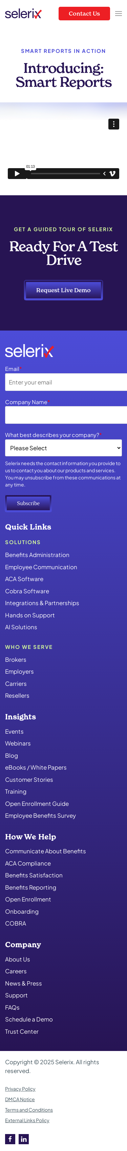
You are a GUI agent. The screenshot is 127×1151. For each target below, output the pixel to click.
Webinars (18, 743)
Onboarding (22, 911)
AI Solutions (21, 627)
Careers (16, 971)
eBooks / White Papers (36, 767)
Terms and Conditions (29, 1110)
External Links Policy (27, 1120)
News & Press (23, 983)
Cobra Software (27, 591)
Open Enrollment (28, 899)
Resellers (17, 695)
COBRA (15, 923)
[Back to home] (23, 13)
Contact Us (84, 13)
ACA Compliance (28, 863)
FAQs (12, 1007)
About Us (17, 959)
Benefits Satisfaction (34, 875)
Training (15, 791)
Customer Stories (29, 779)
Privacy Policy (20, 1089)
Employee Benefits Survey (40, 815)
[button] (118, 13)
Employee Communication (41, 567)
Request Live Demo (63, 290)
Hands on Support (30, 615)
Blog (11, 755)
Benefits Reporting (30, 887)
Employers (19, 671)
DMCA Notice (20, 1099)
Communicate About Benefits (45, 851)
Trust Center (22, 1031)
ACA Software (24, 578)
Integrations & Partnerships (42, 603)
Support (16, 995)
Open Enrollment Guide (37, 803)
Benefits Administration (37, 554)
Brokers (15, 659)
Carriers (16, 683)
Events (14, 731)
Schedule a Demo (29, 1019)
